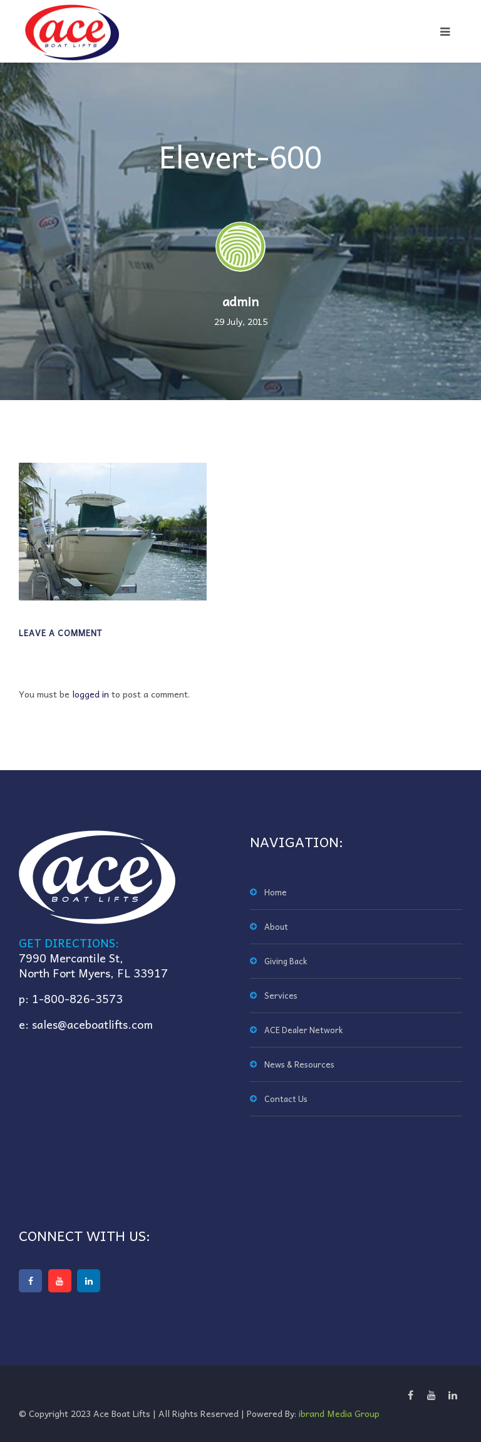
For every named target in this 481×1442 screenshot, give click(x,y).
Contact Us (286, 1098)
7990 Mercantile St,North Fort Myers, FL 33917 (93, 965)
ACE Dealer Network (303, 1029)
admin (240, 301)
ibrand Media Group (339, 1413)
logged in (90, 694)
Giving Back (285, 960)
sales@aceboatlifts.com (92, 1024)
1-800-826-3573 (77, 998)
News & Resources (299, 1064)
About (276, 926)
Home (275, 892)
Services (280, 995)
